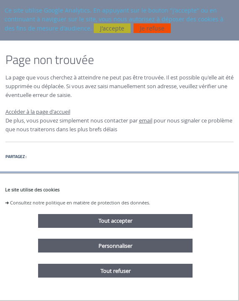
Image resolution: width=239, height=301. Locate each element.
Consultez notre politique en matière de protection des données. (80, 202)
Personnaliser (115, 246)
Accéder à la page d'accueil (37, 111)
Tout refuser (115, 271)
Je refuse (152, 28)
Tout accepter (115, 220)
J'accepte (112, 28)
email (145, 120)
